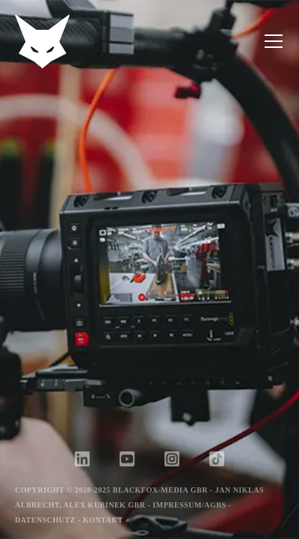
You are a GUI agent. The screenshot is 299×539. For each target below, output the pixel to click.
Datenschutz (45, 520)
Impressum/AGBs (189, 505)
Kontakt (103, 520)
